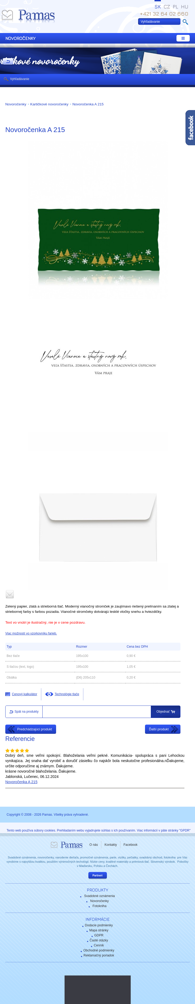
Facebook (131, 845)
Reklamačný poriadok (99, 955)
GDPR (98, 935)
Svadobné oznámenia (99, 896)
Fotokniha (100, 906)
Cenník (99, 945)
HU (184, 7)
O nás (93, 845)
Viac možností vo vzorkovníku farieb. (31, 633)
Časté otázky (99, 940)
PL (175, 7)
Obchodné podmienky (98, 950)
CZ (167, 7)
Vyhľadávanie (19, 79)
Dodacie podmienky (99, 925)
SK (158, 7)
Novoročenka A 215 (88, 104)
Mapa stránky (98, 930)
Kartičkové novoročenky (49, 104)
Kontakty (111, 845)
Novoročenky (15, 104)
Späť (8, 62)
